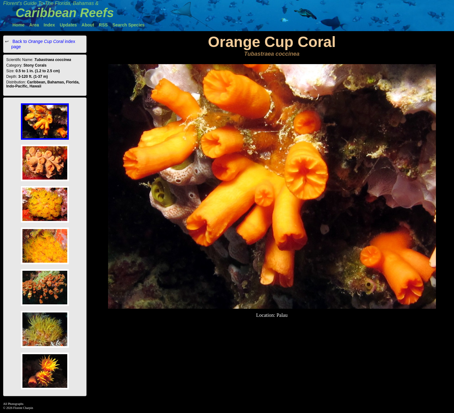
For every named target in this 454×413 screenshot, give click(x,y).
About (88, 24)
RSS (103, 24)
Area (34, 24)
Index (49, 24)
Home (18, 24)
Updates (68, 24)
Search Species (128, 24)
